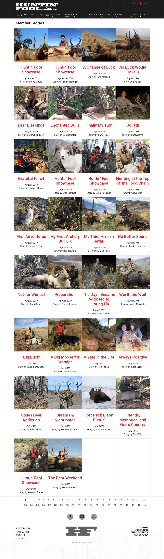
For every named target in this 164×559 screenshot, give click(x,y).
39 (121, 505)
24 (31, 505)
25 (37, 505)
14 (96, 499)
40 (127, 505)
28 (55, 505)
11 (78, 499)
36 (103, 505)
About (143, 15)
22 (144, 499)
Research (93, 15)
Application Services (71, 16)
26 (43, 505)
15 (102, 499)
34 (91, 505)
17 (114, 499)
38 (115, 505)
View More (139, 23)
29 (61, 505)
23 (25, 505)
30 (67, 505)
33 (85, 505)
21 (138, 499)
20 (132, 499)
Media (134, 15)
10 (72, 499)
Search (135, 3)
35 (97, 505)
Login (143, 3)
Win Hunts (56, 15)
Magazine (105, 15)
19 (126, 499)
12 (84, 499)
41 (133, 505)
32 (79, 505)
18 (120, 499)
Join (20, 15)
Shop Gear (29, 15)
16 (108, 499)
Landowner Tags (119, 16)
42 (139, 505)
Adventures (43, 15)
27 (49, 505)
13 (90, 499)
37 (109, 505)
